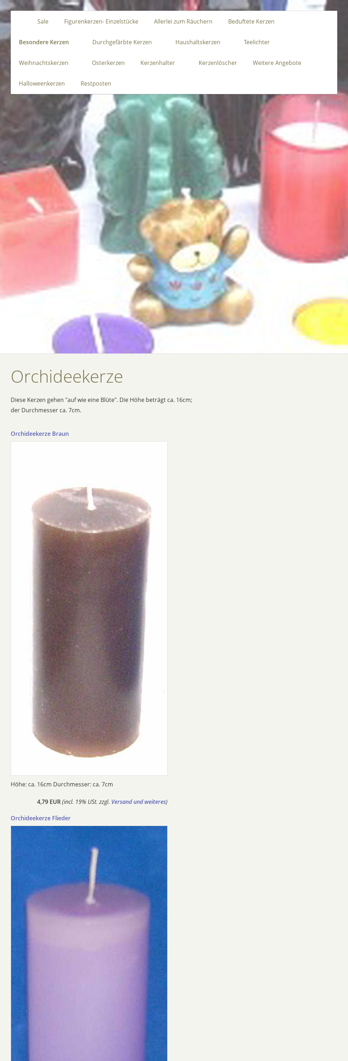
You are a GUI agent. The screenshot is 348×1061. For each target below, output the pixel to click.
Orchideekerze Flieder (41, 818)
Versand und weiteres (138, 802)
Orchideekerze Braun (40, 434)
